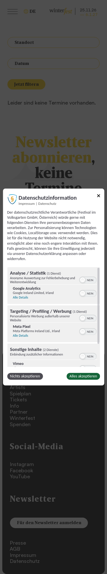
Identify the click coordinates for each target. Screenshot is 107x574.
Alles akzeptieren (83, 376)
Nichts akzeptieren (25, 376)
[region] (53, 317)
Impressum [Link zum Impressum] (27, 203)
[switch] (87, 279)
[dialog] (53, 287)
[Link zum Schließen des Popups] (98, 196)
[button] (82, 280)
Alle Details (20, 297)
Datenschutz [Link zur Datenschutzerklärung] (47, 203)
